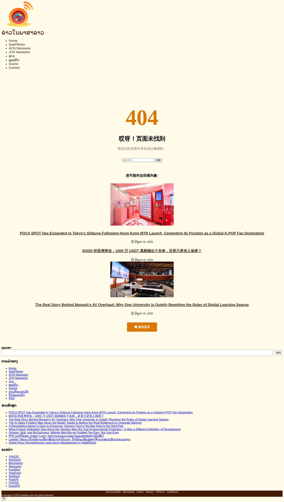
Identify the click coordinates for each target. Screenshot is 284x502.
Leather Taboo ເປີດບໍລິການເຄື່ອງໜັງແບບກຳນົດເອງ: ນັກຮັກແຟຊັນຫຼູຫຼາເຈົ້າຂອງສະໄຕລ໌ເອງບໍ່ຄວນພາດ (69, 439)
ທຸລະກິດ (14, 60)
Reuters (150, 492)
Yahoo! (140, 492)
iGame (13, 64)
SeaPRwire (17, 44)
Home (13, 41)
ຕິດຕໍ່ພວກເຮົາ (17, 395)
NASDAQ (15, 459)
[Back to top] (3, 499)
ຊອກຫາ (6, 347)
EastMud (14, 469)
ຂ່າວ (12, 56)
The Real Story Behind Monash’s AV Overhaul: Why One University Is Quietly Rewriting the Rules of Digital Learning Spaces (142, 305)
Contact (14, 68)
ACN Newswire (20, 48)
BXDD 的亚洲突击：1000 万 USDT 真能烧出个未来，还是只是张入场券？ (142, 251)
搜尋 (278, 352)
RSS (12, 398)
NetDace (14, 476)
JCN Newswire (19, 52)
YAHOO (14, 456)
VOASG (14, 482)
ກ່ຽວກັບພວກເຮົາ (19, 391)
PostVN (13, 479)
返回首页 (142, 326)
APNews (160, 492)
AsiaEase (15, 472)
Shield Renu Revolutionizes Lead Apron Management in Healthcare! (52, 442)
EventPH (14, 486)
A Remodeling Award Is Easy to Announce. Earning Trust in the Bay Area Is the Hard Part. (66, 426)
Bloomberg (16, 463)
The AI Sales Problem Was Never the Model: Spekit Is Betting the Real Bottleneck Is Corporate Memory (75, 422)
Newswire (15, 466)
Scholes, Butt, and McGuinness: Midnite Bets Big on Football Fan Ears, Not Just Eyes (64, 432)
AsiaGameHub (113, 492)
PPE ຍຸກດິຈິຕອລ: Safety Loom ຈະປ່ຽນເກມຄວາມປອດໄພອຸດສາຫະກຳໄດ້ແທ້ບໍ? (56, 436)
